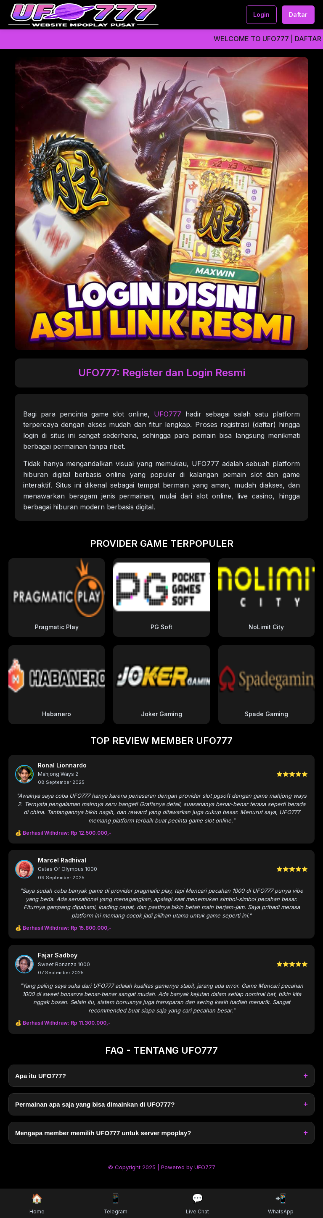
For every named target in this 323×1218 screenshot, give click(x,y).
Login (261, 14)
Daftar (298, 14)
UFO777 (167, 414)
